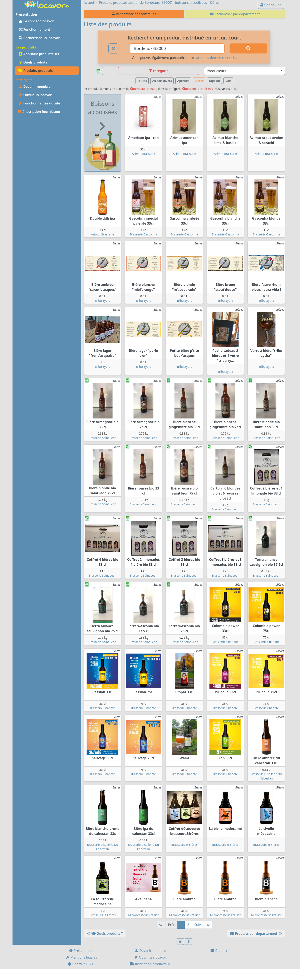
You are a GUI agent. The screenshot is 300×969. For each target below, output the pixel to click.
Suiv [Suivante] (197, 924)
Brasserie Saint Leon (103, 438)
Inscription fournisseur (39, 111)
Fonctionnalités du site (39, 103)
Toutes (142, 81)
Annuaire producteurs (38, 54)
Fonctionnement (34, 29)
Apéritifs (183, 81)
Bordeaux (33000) (143, 89)
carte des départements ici (215, 57)
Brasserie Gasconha (143, 234)
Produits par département (256, 933)
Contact (218, 950)
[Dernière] (207, 925)
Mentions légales (81, 957)
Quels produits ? (105, 933)
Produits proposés (35, 70)
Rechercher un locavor (39, 38)
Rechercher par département (235, 14)
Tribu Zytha (102, 301)
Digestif (214, 81)
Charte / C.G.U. (81, 964)
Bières (199, 81)
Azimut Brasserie (143, 154)
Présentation (81, 950)
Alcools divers (162, 81)
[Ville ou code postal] (177, 48)
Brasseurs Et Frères (184, 845)
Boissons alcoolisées (197, 89)
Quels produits (32, 62)
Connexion (270, 5)
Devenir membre (34, 86)
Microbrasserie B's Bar (143, 915)
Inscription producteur (150, 964)
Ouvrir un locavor (35, 95)
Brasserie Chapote (225, 642)
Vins (228, 81)
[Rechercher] (248, 48)
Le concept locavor (36, 21)
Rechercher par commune (134, 14)
